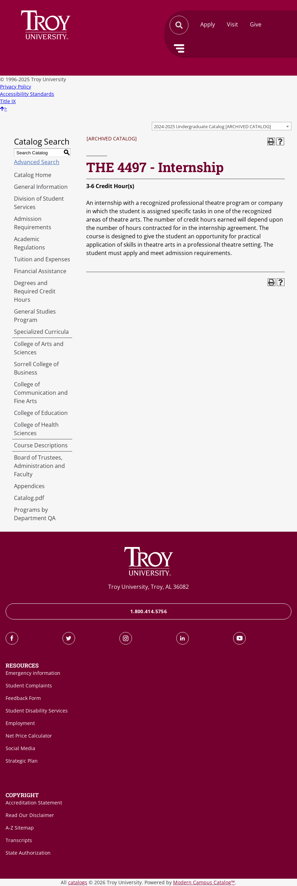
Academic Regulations (29, 243)
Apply (207, 24)
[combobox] (221, 126)
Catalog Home (32, 175)
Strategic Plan (22, 760)
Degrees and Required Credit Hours (34, 291)
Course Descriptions (41, 445)
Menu (179, 48)
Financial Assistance (40, 271)
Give (255, 24)
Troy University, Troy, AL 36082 (148, 587)
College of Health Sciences (36, 429)
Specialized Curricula (41, 332)
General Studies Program (35, 316)
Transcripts (19, 840)
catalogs (77, 882)
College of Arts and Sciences (39, 348)
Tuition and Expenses (42, 259)
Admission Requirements (32, 223)
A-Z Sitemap (20, 827)
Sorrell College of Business (36, 368)
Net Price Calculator (29, 735)
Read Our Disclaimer (30, 815)
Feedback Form (23, 698)
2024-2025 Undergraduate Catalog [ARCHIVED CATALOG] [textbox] (212, 126)
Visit (232, 24)
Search (45, 24)
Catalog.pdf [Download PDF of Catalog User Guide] (29, 498)
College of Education (41, 413)
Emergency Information (33, 673)
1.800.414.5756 (148, 611)
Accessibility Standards (27, 94)
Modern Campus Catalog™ (204, 882)
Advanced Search (36, 162)
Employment (20, 723)
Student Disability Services (37, 710)
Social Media (20, 748)
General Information (41, 187)
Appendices (29, 486)
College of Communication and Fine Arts (41, 392)
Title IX (8, 101)
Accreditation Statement (34, 802)
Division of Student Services (39, 203)
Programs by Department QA (34, 514)
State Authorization (28, 852)
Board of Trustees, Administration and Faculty (39, 466)
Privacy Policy (15, 86)
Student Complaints (29, 685)
